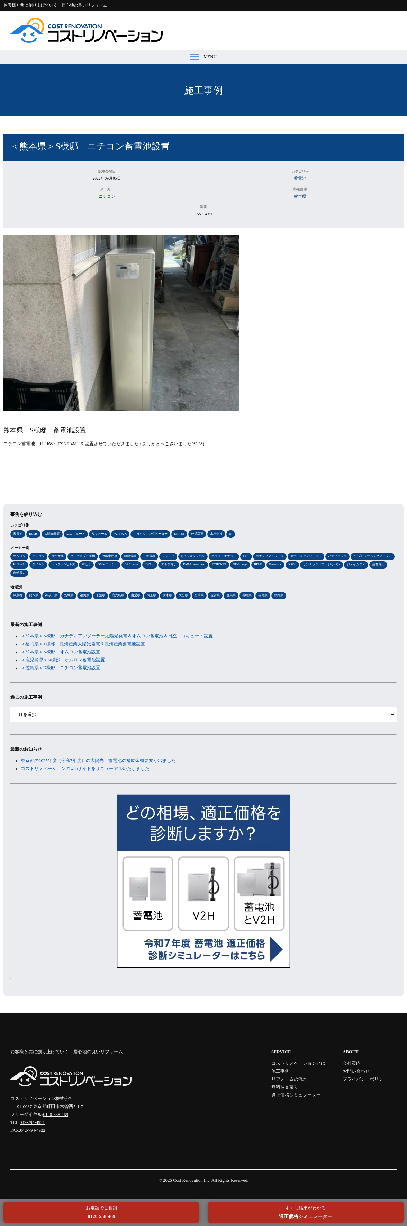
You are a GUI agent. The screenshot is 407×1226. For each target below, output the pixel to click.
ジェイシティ (356, 564)
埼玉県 (151, 595)
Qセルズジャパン (193, 556)
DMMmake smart (194, 564)
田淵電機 (130, 556)
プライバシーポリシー (365, 1079)
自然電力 (19, 572)
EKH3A (179, 533)
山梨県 (135, 595)
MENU (203, 57)
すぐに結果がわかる (305, 1212)
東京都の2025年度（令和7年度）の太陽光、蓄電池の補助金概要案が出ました (98, 760)
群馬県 (231, 595)
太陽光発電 (52, 533)
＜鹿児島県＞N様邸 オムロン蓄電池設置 (63, 659)
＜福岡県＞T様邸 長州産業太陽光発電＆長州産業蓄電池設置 (83, 644)
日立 (246, 556)
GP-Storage (240, 564)
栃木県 (167, 595)
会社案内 (352, 1063)
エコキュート (75, 533)
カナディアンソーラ (270, 556)
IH (230, 533)
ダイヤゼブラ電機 (82, 556)
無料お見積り (284, 1087)
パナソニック (337, 556)
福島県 (263, 595)
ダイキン (38, 564)
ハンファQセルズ (63, 564)
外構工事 (197, 533)
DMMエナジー (108, 564)
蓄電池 (300, 178)
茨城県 (68, 595)
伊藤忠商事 (109, 556)
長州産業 (57, 556)
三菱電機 (149, 556)
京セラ (86, 564)
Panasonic (275, 564)
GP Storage (131, 564)
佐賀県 (215, 595)
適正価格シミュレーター (296, 1095)
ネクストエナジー (223, 556)
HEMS (33, 533)
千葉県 (100, 595)
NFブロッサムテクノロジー (372, 556)
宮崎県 (199, 595)
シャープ (168, 556)
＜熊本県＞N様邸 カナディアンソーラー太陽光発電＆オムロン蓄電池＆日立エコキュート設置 (117, 636)
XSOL (292, 564)
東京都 (17, 595)
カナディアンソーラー (306, 556)
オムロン (19, 556)
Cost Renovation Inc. (191, 1180)
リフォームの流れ (289, 1079)
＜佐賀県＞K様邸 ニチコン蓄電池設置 (60, 667)
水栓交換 (216, 533)
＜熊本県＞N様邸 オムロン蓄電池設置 (60, 652)
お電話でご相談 (101, 1212)
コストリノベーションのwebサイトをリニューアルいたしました (85, 768)
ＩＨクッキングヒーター (150, 533)
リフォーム (99, 533)
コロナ (149, 564)
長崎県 (247, 595)
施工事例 (203, 90)
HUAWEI (19, 564)
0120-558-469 (56, 1114)
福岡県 (84, 595)
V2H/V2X (120, 533)
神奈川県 (51, 595)
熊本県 (300, 196)
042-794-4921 (32, 1122)
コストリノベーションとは (298, 1063)
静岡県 (278, 595)
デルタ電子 (169, 564)
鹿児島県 (118, 595)
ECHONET (219, 564)
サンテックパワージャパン (321, 564)
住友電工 (378, 564)
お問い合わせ (356, 1071)
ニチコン (107, 196)
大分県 (183, 595)
